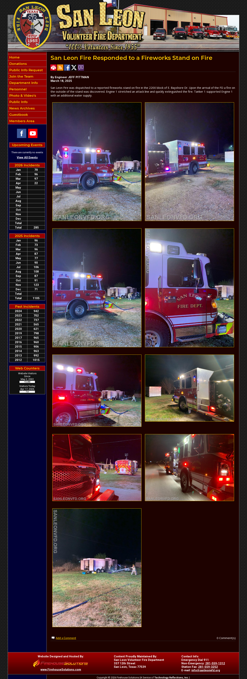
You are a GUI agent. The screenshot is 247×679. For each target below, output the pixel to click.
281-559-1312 (215, 663)
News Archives (21, 108)
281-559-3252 (208, 667)
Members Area (21, 121)
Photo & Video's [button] (22, 95)
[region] (27, 89)
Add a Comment (66, 638)
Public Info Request (25, 70)
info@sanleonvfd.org (205, 670)
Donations (17, 64)
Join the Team (20, 76)
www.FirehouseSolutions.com (61, 669)
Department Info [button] (23, 83)
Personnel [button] (17, 89)
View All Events (27, 157)
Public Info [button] (18, 102)
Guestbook (18, 115)
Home (14, 57)
